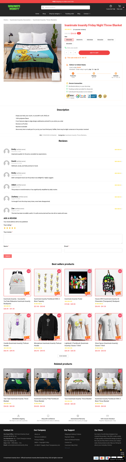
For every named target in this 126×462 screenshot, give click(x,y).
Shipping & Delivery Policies (73, 434)
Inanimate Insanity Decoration (20, 20)
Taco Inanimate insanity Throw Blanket (78, 399)
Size (66, 36)
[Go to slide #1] (27, 86)
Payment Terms (69, 437)
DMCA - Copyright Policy (41, 442)
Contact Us (68, 442)
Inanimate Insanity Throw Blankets (45, 20)
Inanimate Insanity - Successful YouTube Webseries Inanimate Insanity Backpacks (17, 301)
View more (63, 356)
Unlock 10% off (122, 453)
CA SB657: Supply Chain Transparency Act (47, 445)
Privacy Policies (39, 439)
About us (37, 434)
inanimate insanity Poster (73, 299)
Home (6, 20)
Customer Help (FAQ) (71, 445)
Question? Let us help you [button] (117, 459)
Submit (8, 256)
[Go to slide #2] (37, 86)
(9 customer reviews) (79, 29)
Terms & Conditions (40, 437)
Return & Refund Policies (72, 439)
